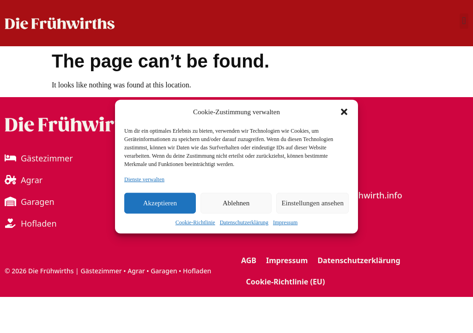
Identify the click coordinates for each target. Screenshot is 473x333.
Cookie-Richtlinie (195, 222)
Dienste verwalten (144, 179)
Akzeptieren (160, 203)
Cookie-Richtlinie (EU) (285, 282)
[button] (344, 112)
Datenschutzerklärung (244, 222)
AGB (248, 260)
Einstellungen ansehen (312, 203)
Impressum (285, 222)
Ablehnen (236, 203)
